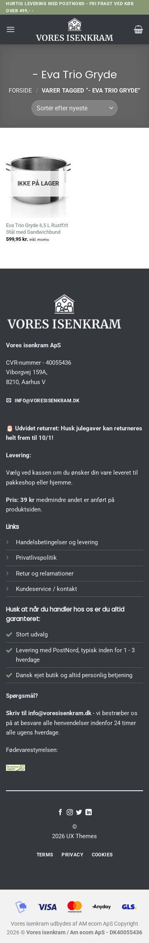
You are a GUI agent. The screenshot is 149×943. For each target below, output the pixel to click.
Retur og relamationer (45, 573)
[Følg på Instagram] (70, 812)
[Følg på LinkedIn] (88, 812)
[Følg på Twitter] (79, 812)
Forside (20, 90)
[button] (10, 29)
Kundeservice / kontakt (46, 589)
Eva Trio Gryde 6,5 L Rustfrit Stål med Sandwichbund (37, 228)
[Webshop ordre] (74, 108)
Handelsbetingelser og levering (57, 542)
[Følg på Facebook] (60, 812)
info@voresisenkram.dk (59, 713)
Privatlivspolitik (36, 557)
